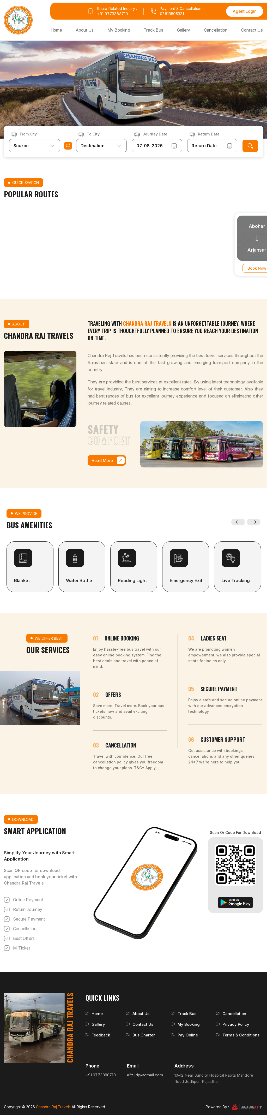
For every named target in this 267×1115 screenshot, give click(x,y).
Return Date (209, 133)
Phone (93, 1065)
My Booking (120, 30)
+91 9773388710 (112, 13)
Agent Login (245, 11)
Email (133, 1065)
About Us (87, 30)
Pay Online (188, 1034)
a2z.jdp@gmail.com (145, 1074)
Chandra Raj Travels (54, 1106)
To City (93, 133)
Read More (108, 460)
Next (253, 521)
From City (28, 133)
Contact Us (252, 30)
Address (184, 1065)
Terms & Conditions (240, 1034)
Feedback (101, 1034)
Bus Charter (143, 1034)
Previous (238, 521)
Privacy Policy (235, 1023)
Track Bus (155, 30)
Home (59, 30)
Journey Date (155, 133)
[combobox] (35, 145)
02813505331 (172, 13)
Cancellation (216, 30)
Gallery (184, 30)
